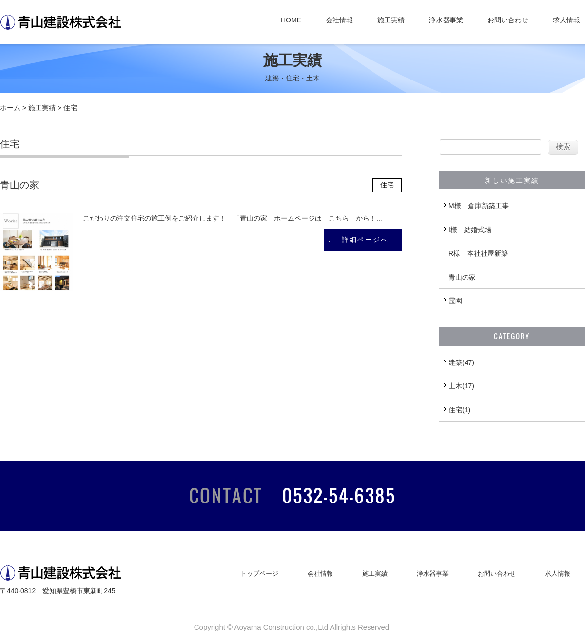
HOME (291, 20)
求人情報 (566, 20)
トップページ (259, 573)
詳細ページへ (365, 239)
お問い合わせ (508, 20)
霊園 (455, 300)
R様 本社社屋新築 (478, 253)
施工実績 (391, 20)
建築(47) (461, 362)
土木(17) (461, 386)
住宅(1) (459, 410)
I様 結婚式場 (469, 230)
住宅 (387, 185)
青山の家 (19, 185)
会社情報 (339, 20)
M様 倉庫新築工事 (478, 206)
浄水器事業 (446, 20)
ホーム (10, 108)
